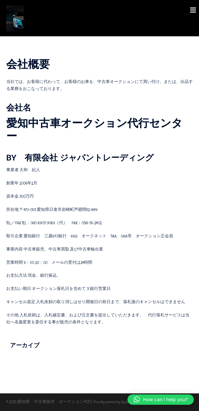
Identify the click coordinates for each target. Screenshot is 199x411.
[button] (160, 399)
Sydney (126, 401)
